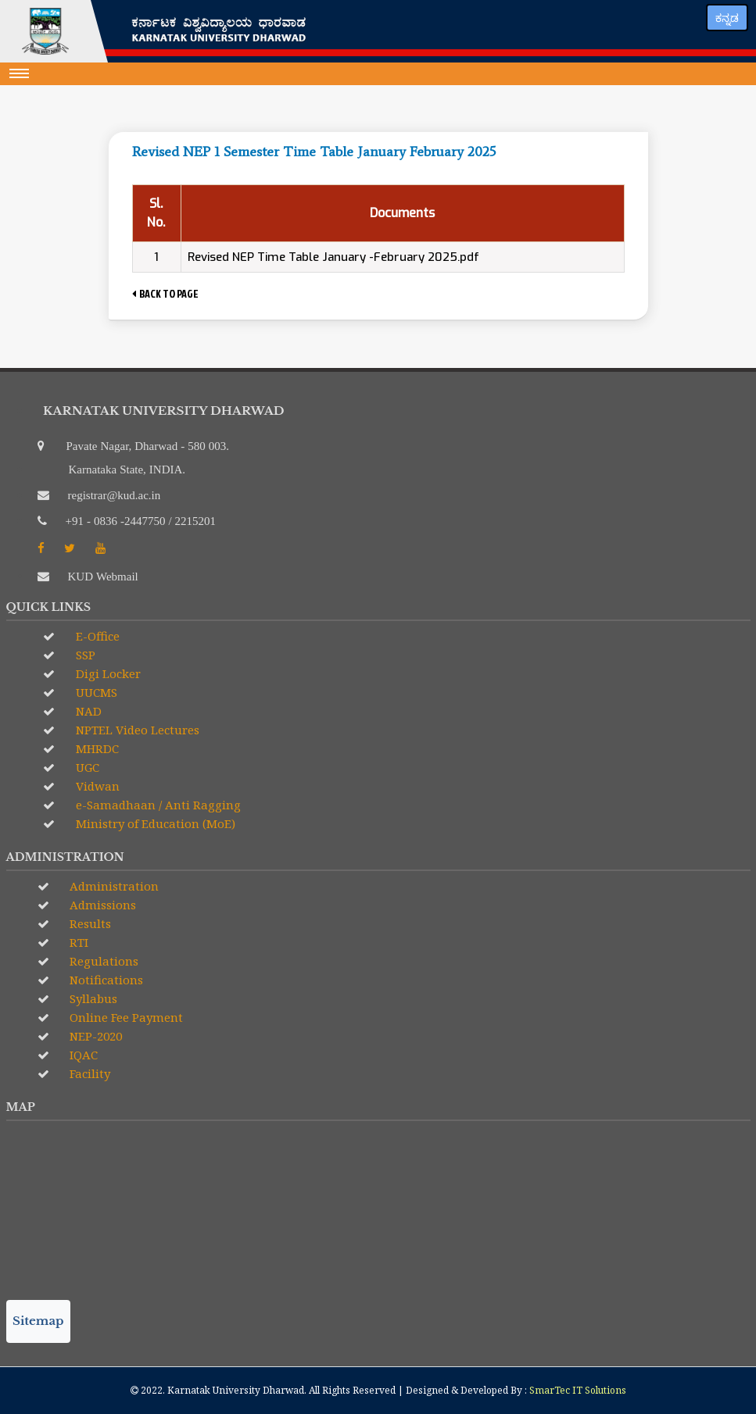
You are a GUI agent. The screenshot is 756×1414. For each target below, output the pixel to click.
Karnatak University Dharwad (235, 1390)
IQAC (82, 1054)
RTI (77, 942)
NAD (87, 711)
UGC (86, 767)
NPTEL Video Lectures (136, 729)
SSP (84, 654)
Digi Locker (107, 673)
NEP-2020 (94, 1036)
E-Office (96, 636)
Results (88, 923)
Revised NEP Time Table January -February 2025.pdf (333, 257)
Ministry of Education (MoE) (154, 823)
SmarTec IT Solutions (577, 1390)
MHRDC (96, 748)
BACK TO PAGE (165, 293)
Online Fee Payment (124, 1017)
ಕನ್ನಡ (727, 17)
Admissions (101, 904)
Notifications (104, 979)
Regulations (102, 961)
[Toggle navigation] (19, 73)
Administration (112, 886)
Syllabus (91, 998)
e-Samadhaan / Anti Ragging (157, 804)
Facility (88, 1073)
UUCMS (95, 692)
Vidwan (96, 786)
